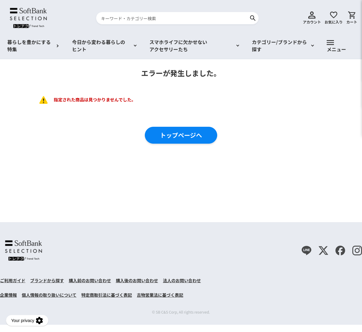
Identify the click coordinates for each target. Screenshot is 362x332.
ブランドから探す (47, 280)
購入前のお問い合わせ (90, 280)
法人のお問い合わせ (182, 280)
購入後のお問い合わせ (137, 280)
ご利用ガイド (12, 280)
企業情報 (8, 295)
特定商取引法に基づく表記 (106, 295)
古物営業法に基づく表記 (160, 295)
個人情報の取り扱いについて (49, 295)
